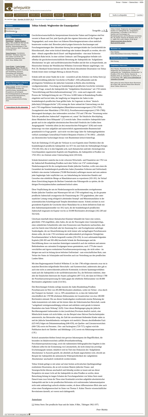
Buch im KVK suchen (118, 43)
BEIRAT (58, 15)
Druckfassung (11, 31)
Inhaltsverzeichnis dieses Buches (121, 41)
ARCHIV (96, 15)
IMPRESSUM (84, 15)
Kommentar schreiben (13, 29)
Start (14, 19)
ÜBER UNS (35, 15)
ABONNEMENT (21, 15)
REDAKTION (47, 15)
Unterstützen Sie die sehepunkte (17, 107)
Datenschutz (133, 2)
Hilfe (141, 2)
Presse (118, 2)
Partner (124, 2)
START (9, 15)
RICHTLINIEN (71, 15)
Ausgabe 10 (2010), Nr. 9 (26, 19)
